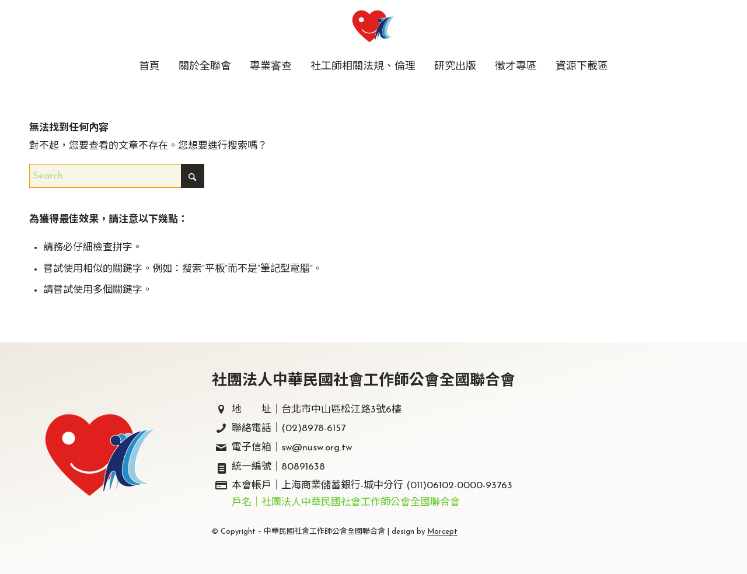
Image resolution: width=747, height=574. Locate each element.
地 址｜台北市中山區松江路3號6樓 (317, 410)
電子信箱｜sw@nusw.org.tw (292, 448)
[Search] (116, 176)
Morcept (442, 532)
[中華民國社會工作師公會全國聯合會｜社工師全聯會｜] (373, 26)
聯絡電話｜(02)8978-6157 (288, 428)
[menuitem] (149, 67)
